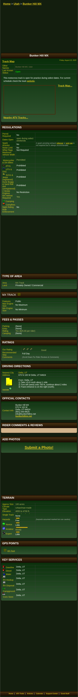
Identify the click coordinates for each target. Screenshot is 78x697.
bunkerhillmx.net (23, 416)
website (31, 81)
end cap (69, 143)
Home (7, 3)
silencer (60, 143)
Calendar (39, 693)
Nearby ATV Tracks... (15, 117)
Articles (30, 693)
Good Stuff (65, 693)
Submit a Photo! (39, 447)
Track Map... (65, 85)
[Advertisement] (39, 244)
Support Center (52, 693)
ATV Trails (20, 693)
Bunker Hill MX (32, 3)
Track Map (8, 61)
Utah (17, 3)
